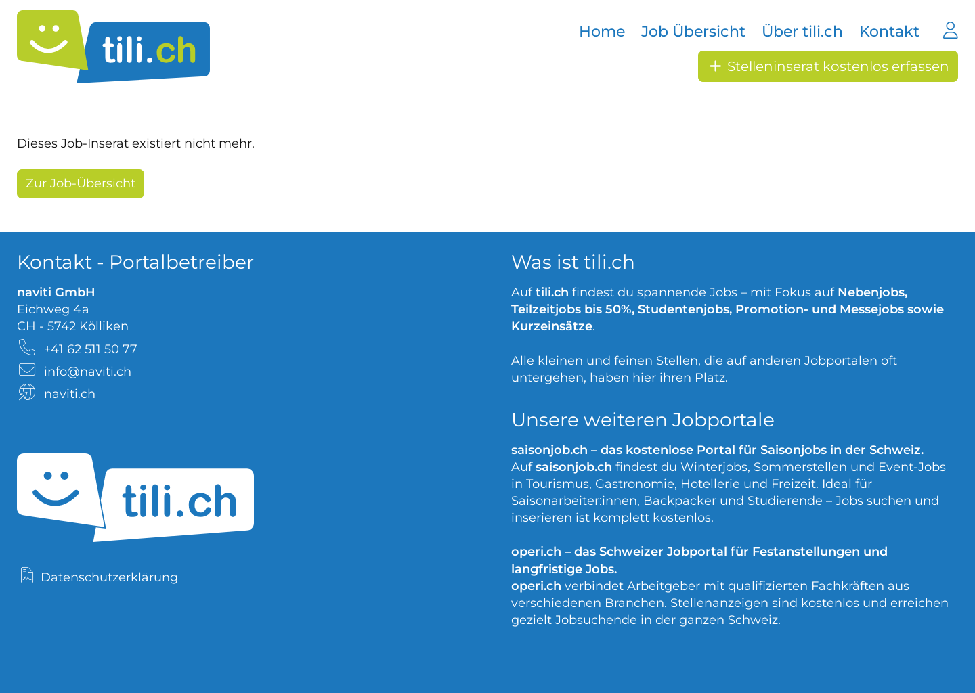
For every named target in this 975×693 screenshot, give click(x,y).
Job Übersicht (693, 31)
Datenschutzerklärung (109, 577)
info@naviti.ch (87, 371)
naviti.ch (69, 393)
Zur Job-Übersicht (80, 183)
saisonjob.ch (549, 450)
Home (602, 31)
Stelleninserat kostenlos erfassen (828, 66)
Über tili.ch (802, 31)
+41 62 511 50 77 (90, 349)
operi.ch (536, 551)
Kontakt (889, 31)
